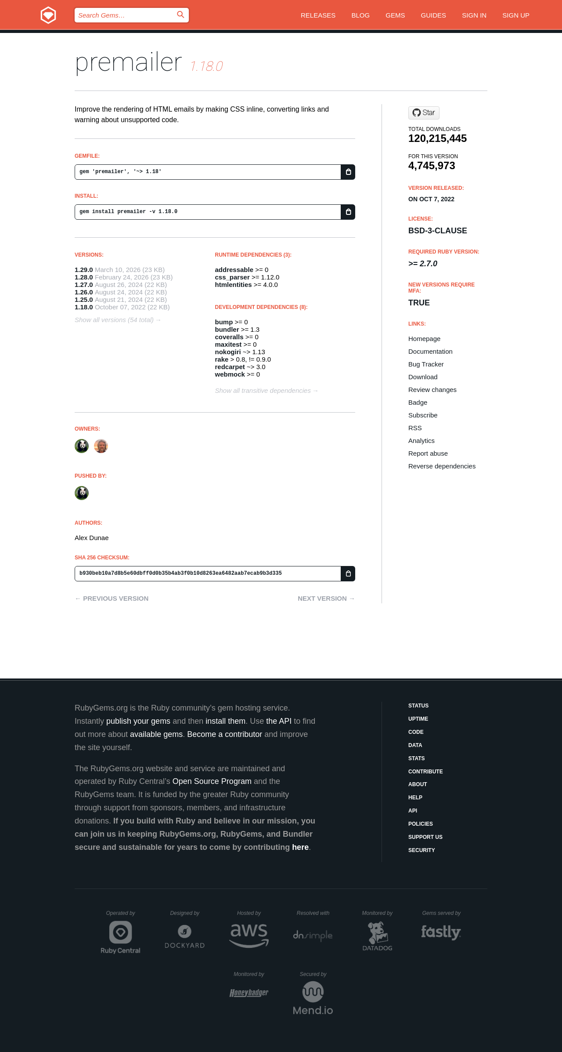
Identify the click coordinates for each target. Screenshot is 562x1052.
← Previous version (111, 598)
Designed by (187, 913)
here (300, 847)
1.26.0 (84, 292)
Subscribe (423, 415)
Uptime (418, 719)
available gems (156, 734)
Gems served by (441, 913)
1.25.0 (84, 299)
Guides (434, 15)
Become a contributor (224, 734)
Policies (420, 824)
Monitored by (379, 913)
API (412, 811)
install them (225, 721)
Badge (417, 402)
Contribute (425, 772)
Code (416, 732)
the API (279, 721)
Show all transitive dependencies (263, 390)
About (417, 784)
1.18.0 (84, 307)
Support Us (425, 837)
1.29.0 (84, 269)
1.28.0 (84, 277)
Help (415, 797)
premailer (128, 61)
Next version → (326, 598)
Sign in (474, 15)
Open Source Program (212, 781)
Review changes (432, 389)
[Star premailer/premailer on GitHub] (424, 113)
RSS (415, 428)
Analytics (421, 440)
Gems (395, 15)
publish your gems (138, 721)
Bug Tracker (426, 364)
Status (418, 706)
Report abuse (428, 453)
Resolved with (315, 913)
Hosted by (253, 913)
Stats (416, 758)
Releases (318, 15)
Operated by (123, 916)
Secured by (316, 974)
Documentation (430, 351)
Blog (360, 15)
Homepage (424, 338)
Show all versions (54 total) (114, 319)
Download (423, 377)
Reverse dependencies (442, 466)
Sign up (516, 15)
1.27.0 (84, 284)
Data (415, 745)
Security (421, 850)
